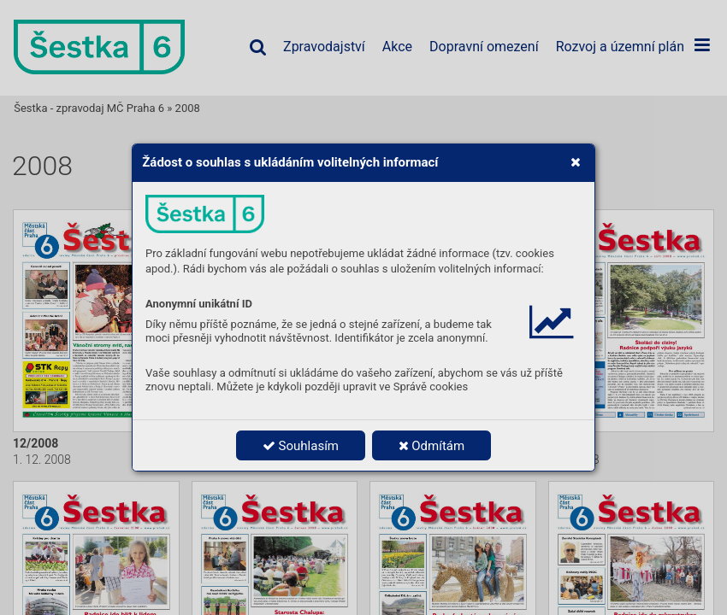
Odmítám (432, 446)
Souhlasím (301, 446)
